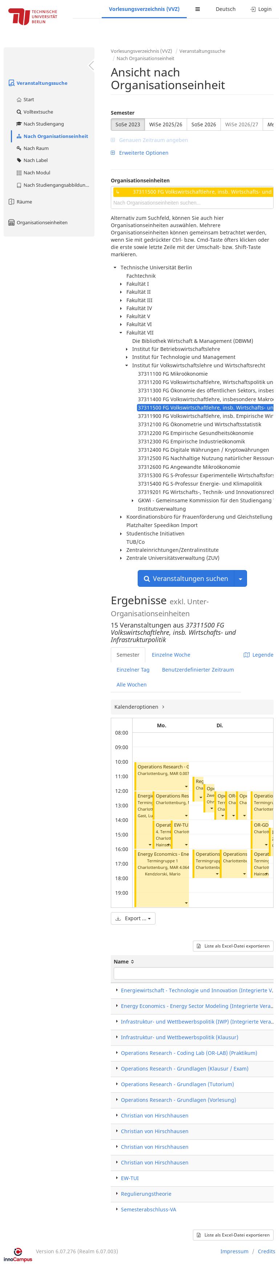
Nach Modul (33, 172)
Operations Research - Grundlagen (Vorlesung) (178, 1099)
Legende (259, 654)
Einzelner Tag (133, 669)
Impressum (234, 1251)
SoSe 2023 (128, 124)
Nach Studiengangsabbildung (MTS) (55, 185)
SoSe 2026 (203, 124)
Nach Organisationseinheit (52, 136)
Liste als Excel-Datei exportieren (233, 946)
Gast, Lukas (148, 815)
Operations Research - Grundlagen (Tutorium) (187, 767)
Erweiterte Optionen (140, 152)
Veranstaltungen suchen (186, 578)
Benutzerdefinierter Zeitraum (198, 669)
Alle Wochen (132, 684)
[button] (186, 786)
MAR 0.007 (179, 773)
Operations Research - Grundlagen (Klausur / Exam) (184, 1068)
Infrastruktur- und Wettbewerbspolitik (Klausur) (179, 1037)
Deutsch (226, 8)
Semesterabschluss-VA (148, 1209)
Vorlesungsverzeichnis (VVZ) (144, 8)
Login (261, 8)
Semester (122, 112)
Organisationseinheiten (37, 222)
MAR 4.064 (179, 867)
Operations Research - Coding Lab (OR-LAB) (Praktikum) (189, 1052)
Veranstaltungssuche (37, 83)
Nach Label (32, 160)
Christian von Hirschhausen (155, 1115)
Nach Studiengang (40, 123)
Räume (19, 201)
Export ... (133, 918)
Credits (266, 1251)
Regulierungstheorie (146, 1193)
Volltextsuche (34, 111)
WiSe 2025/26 (165, 124)
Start (25, 99)
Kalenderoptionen (137, 706)
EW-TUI (182, 825)
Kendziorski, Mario (163, 874)
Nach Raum (32, 148)
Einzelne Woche (171, 654)
